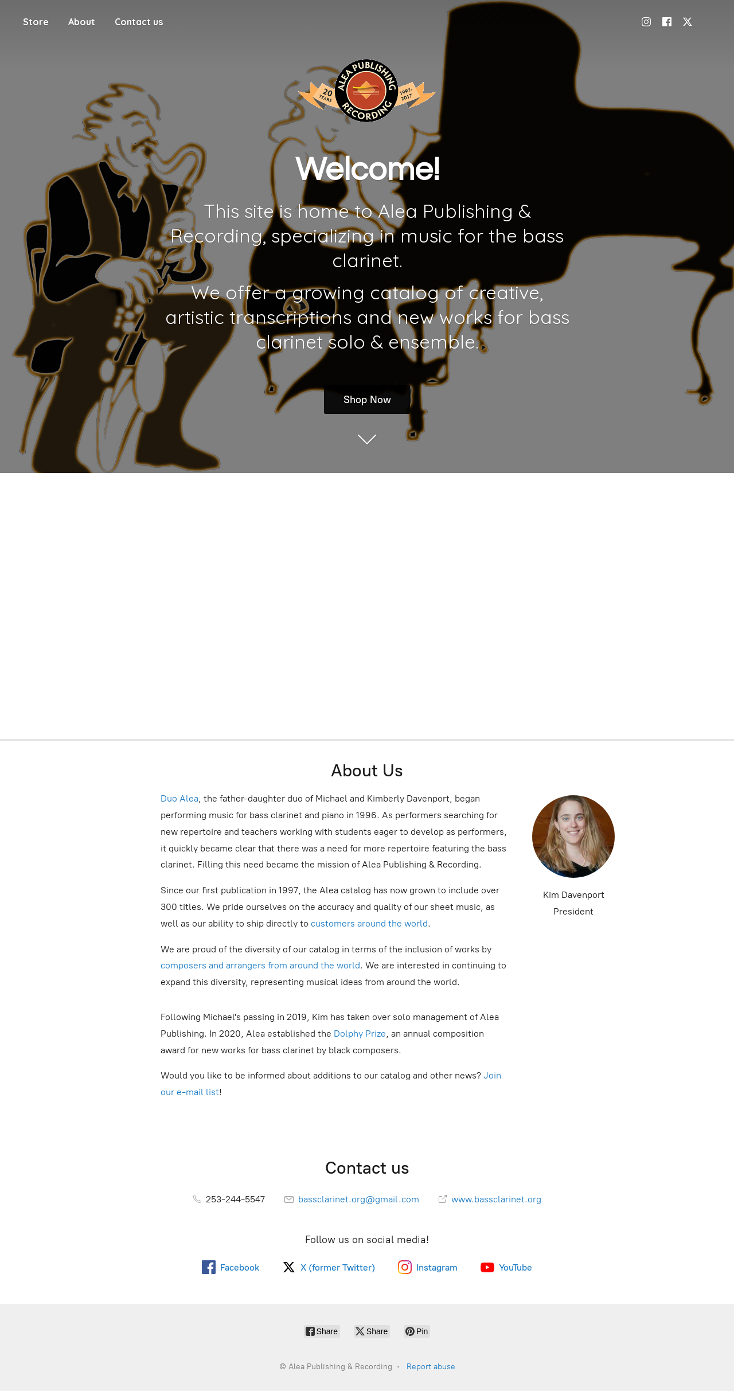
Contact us (139, 22)
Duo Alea (179, 798)
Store (36, 22)
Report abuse (431, 1367)
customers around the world (369, 923)
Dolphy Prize (360, 1033)
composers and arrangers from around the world (260, 965)
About (81, 22)
